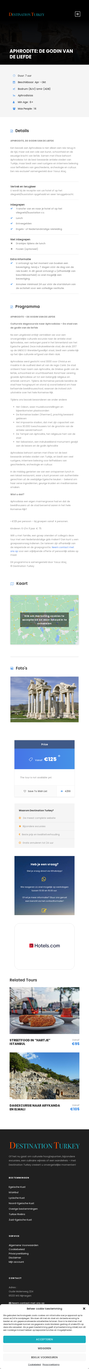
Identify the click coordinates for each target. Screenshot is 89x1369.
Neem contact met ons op (28, 1303)
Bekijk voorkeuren (44, 1357)
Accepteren (44, 1339)
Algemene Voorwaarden (23, 1245)
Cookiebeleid (34, 1364)
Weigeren (44, 1348)
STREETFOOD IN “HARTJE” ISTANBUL (30, 1042)
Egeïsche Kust (17, 1187)
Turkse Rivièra (17, 1214)
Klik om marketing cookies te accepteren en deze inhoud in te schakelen (44, 619)
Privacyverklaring (51, 1364)
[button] (84, 1308)
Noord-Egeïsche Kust (21, 1203)
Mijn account (16, 1262)
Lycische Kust (17, 1198)
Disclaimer (15, 1257)
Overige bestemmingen (23, 1208)
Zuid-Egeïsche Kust (20, 1219)
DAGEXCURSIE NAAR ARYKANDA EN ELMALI (35, 1107)
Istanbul (13, 1192)
